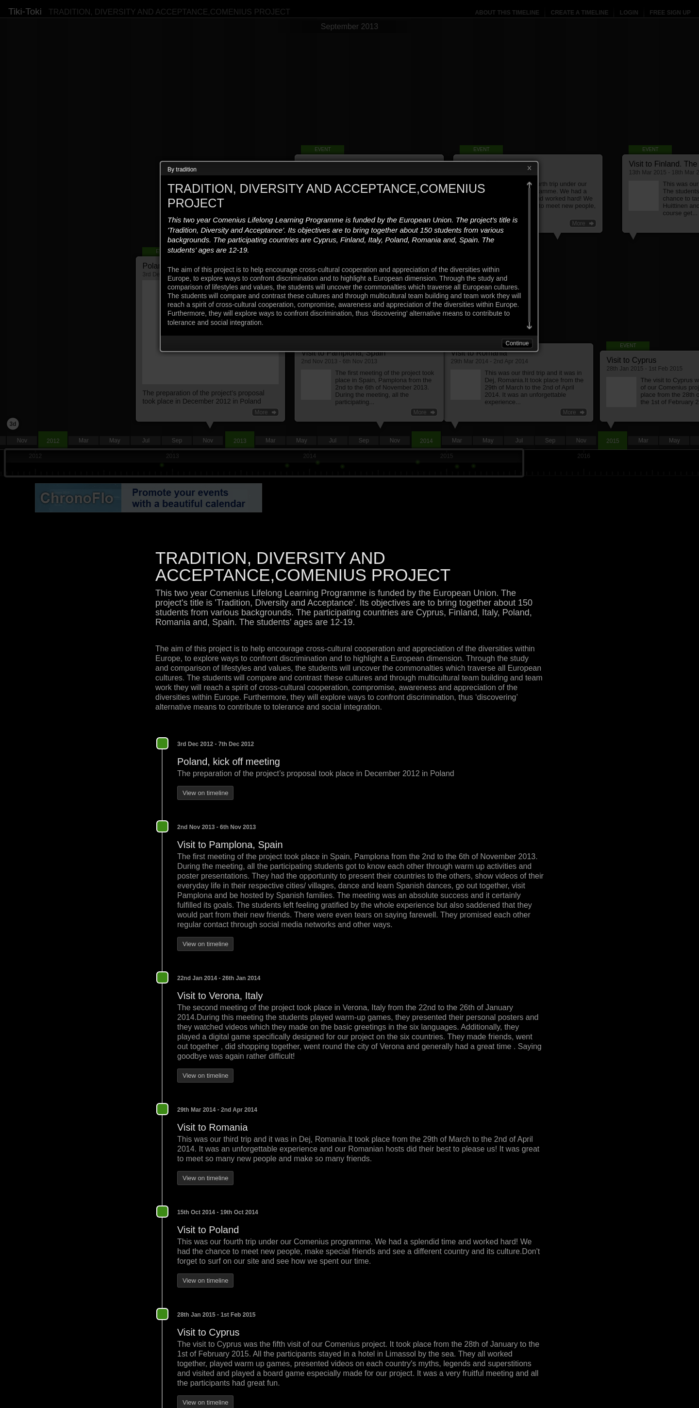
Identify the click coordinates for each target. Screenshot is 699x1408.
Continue (517, 343)
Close (529, 168)
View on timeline (205, 793)
